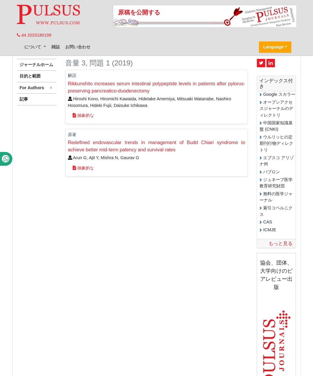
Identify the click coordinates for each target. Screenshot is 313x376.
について (33, 46)
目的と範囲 (30, 76)
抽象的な (83, 115)
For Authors (37, 88)
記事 (24, 99)
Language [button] (273, 46)
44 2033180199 (34, 35)
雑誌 (55, 46)
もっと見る (281, 243)
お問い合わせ (77, 46)
